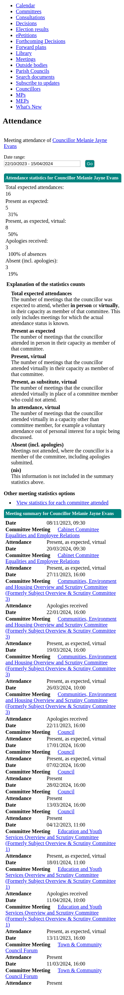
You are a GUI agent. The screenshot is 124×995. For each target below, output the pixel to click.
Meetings (26, 59)
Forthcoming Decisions (40, 41)
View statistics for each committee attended (63, 502)
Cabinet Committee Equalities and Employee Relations (52, 532)
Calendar (25, 5)
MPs (20, 95)
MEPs (22, 101)
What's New (29, 107)
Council (66, 732)
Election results (32, 29)
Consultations (30, 17)
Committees (28, 11)
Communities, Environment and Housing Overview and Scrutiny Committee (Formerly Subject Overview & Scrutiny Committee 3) (61, 590)
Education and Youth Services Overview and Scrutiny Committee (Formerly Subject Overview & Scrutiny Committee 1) (61, 840)
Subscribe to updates (38, 83)
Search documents (35, 77)
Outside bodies (32, 65)
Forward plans (31, 47)
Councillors (28, 89)
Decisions (26, 23)
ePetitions (26, 35)
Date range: (14, 157)
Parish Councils (32, 71)
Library (24, 53)
